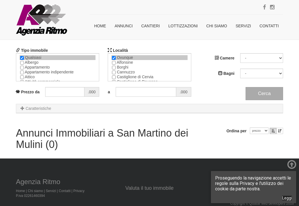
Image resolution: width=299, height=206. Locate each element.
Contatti (269, 26)
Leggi (287, 198)
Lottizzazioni (183, 26)
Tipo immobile (32, 50)
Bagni (226, 73)
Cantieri (150, 26)
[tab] (149, 108)
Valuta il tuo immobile (149, 188)
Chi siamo (216, 26)
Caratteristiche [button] (35, 108)
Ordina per (238, 131)
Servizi (243, 26)
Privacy (78, 191)
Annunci (124, 26)
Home (100, 26)
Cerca (264, 93)
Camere (224, 58)
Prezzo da (28, 92)
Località (118, 50)
